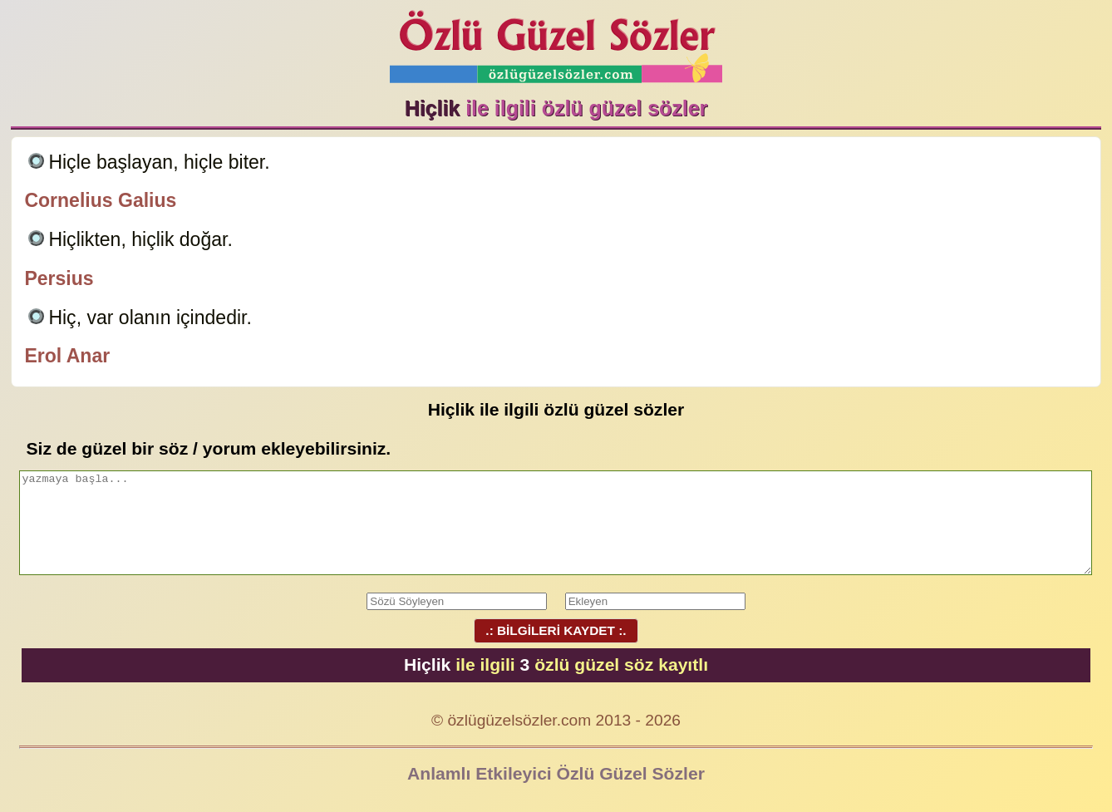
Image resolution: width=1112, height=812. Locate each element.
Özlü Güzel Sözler (556, 42)
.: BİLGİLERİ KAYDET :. (556, 630)
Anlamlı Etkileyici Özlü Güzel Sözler (556, 773)
